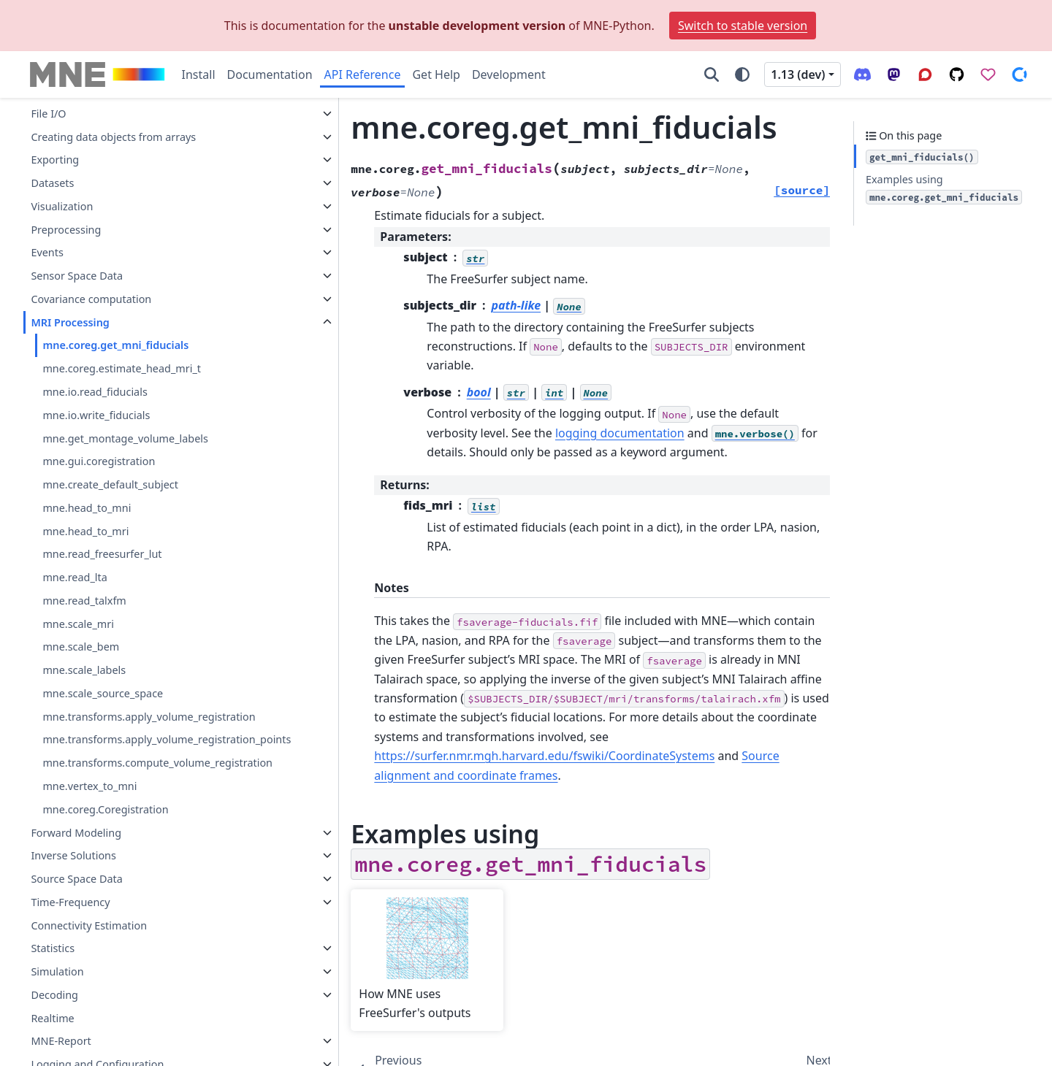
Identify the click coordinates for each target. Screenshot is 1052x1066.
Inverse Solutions (73, 856)
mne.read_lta (74, 543)
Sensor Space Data (77, 241)
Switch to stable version (742, 26)
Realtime (52, 1018)
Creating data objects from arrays (113, 103)
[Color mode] (742, 74)
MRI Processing (70, 288)
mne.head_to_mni (86, 473)
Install (199, 74)
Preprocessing (66, 195)
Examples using (944, 188)
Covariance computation (91, 265)
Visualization (62, 172)
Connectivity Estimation (89, 925)
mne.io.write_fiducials (96, 381)
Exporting (55, 125)
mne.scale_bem (80, 612)
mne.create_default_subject (110, 450)
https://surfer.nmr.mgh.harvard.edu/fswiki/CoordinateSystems (496, 675)
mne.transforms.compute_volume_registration (149, 754)
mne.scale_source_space (102, 659)
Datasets (52, 149)
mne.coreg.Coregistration (105, 809)
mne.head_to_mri (85, 497)
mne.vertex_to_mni (89, 787)
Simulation (57, 972)
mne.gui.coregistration (98, 427)
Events (47, 218)
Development (509, 74)
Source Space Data (76, 879)
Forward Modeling (76, 833)
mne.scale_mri (78, 590)
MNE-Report (61, 1041)
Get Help (436, 74)
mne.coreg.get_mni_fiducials (115, 311)
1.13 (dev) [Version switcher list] (798, 74)
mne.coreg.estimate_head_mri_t (121, 334)
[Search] (711, 74)
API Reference (362, 74)
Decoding (54, 995)
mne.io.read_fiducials (94, 357)
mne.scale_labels (84, 636)
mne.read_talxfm (84, 566)
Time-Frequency (70, 902)
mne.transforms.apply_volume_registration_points (148, 713)
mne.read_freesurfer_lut (101, 519)
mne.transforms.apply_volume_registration (148, 682)
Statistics (53, 949)
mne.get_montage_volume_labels (125, 404)
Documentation (270, 74)
